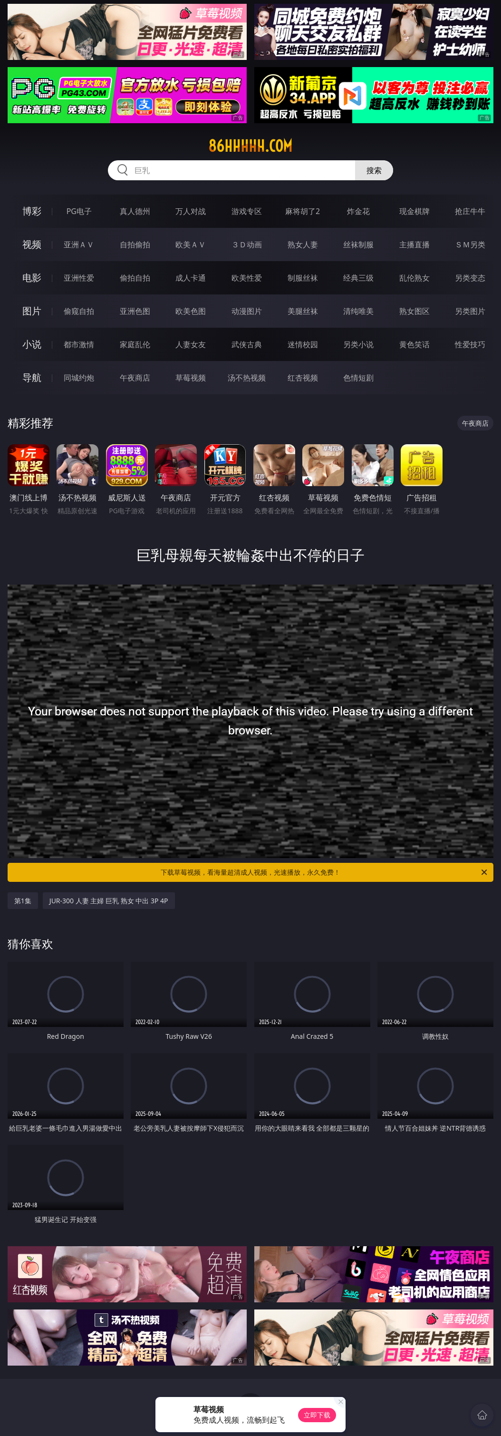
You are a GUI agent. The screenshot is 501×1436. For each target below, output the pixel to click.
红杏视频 (303, 377)
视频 (31, 244)
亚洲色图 (135, 311)
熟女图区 (414, 311)
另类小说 (358, 344)
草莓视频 (190, 377)
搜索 (374, 170)
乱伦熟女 (414, 278)
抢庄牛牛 (470, 211)
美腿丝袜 (303, 311)
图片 (31, 310)
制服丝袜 (303, 278)
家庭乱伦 (135, 344)
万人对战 (190, 211)
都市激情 (79, 344)
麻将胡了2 (302, 211)
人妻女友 (190, 344)
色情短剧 (358, 377)
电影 (31, 277)
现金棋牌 (414, 211)
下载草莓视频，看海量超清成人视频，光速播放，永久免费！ (325, 872)
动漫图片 (246, 311)
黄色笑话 (414, 344)
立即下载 (317, 1414)
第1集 (22, 900)
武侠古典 (246, 344)
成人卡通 (190, 278)
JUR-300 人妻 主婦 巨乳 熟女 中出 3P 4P (108, 900)
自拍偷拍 (135, 244)
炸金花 (358, 211)
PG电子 (79, 211)
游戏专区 (246, 211)
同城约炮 (79, 377)
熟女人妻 (303, 244)
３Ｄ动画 (246, 244)
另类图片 (470, 311)
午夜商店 (135, 377)
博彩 (31, 211)
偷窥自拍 (79, 311)
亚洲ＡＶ (79, 244)
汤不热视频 (247, 377)
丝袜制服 (358, 244)
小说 (31, 344)
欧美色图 (190, 311)
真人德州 (135, 211)
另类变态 (470, 278)
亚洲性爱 (79, 278)
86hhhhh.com (250, 146)
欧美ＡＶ (190, 244)
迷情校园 (303, 344)
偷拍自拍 (135, 278)
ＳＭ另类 (470, 244)
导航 (31, 377)
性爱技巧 (470, 344)
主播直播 (414, 244)
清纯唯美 (358, 311)
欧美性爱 (246, 278)
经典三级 (358, 278)
